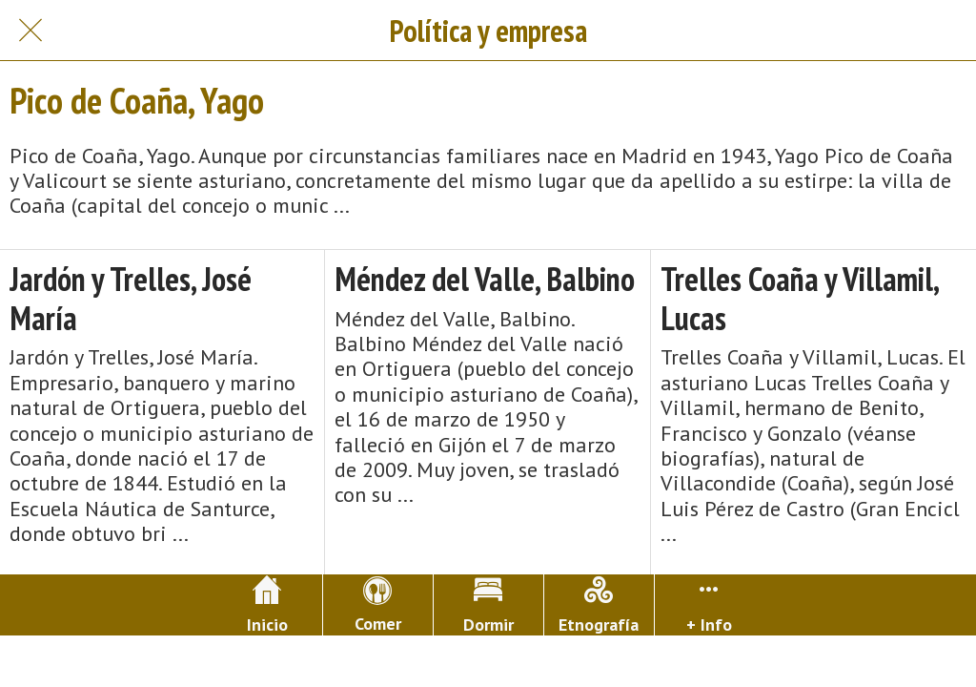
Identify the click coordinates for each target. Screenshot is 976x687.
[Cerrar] (30, 30)
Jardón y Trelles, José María (131, 299)
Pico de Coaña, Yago (137, 100)
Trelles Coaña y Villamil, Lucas (799, 299)
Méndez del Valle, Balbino (485, 279)
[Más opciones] (709, 604)
